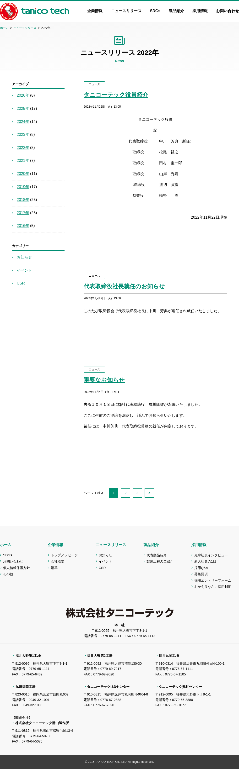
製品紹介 (176, 11)
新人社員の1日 (205, 561)
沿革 (54, 568)
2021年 (23, 160)
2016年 (23, 226)
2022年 (23, 148)
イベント (24, 270)
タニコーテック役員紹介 (116, 94)
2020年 (23, 174)
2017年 (23, 213)
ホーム (4, 28)
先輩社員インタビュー (211, 555)
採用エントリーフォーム (212, 580)
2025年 (23, 108)
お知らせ (24, 257)
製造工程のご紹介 (160, 561)
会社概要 (57, 561)
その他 (8, 574)
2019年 (23, 187)
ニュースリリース (126, 11)
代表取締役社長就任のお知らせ (124, 286)
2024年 (23, 122)
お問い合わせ (227, 11)
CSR (21, 283)
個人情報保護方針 (16, 568)
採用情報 (200, 11)
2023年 (23, 134)
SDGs (155, 11)
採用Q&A (201, 568)
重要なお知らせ (104, 380)
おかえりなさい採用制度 (212, 587)
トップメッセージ (64, 555)
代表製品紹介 (157, 555)
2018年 (23, 200)
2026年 (23, 95)
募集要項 (201, 574)
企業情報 (95, 11)
